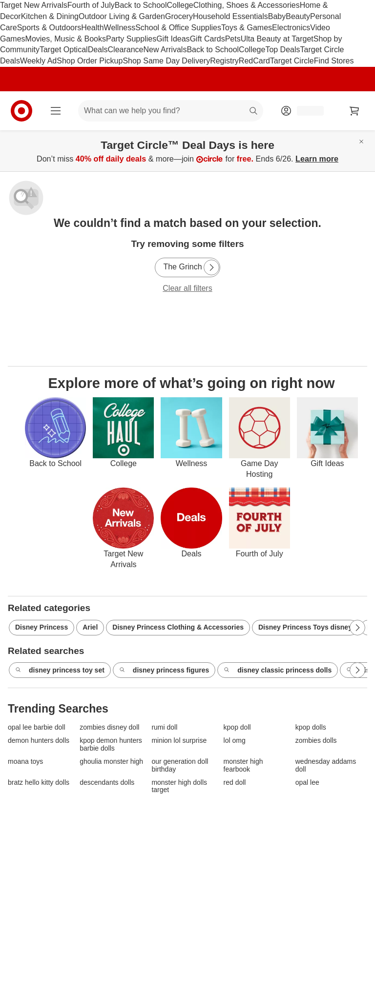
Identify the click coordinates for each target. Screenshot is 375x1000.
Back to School (141, 5)
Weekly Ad (38, 61)
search (254, 111)
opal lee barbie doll (36, 727)
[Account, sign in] (305, 111)
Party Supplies (131, 39)
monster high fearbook (243, 765)
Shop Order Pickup (90, 61)
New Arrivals (165, 49)
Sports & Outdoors (49, 27)
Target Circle (292, 61)
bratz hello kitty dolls (38, 782)
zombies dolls (316, 740)
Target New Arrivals (33, 5)
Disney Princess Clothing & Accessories (178, 627)
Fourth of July (91, 5)
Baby (277, 16)
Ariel (90, 627)
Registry (224, 61)
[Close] (361, 141)
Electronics (291, 27)
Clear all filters (187, 288)
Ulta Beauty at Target (277, 39)
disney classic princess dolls (278, 670)
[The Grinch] (187, 267)
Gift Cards (207, 39)
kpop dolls (310, 727)
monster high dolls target (179, 786)
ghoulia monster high (111, 761)
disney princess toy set (59, 670)
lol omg (235, 740)
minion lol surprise (179, 740)
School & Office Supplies (178, 27)
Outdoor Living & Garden (122, 16)
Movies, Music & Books (65, 39)
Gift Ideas (172, 39)
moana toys (25, 761)
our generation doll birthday (179, 765)
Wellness (120, 27)
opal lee (307, 782)
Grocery (179, 16)
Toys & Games (246, 27)
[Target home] (21, 110)
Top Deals (282, 49)
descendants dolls (107, 782)
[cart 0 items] (354, 111)
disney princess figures (164, 670)
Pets (233, 39)
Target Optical (64, 49)
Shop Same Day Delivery (166, 61)
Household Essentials (230, 16)
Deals (98, 49)
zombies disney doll (109, 727)
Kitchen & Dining (50, 16)
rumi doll (164, 727)
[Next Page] (211, 267)
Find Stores (334, 61)
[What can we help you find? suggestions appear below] (170, 111)
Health (92, 27)
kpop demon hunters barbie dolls (111, 744)
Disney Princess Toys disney (305, 627)
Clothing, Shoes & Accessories (246, 5)
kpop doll (237, 727)
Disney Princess (41, 627)
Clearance (126, 49)
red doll (235, 782)
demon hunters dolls (38, 740)
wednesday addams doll (325, 765)
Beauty (298, 16)
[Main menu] (55, 111)
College (180, 5)
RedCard (254, 61)
